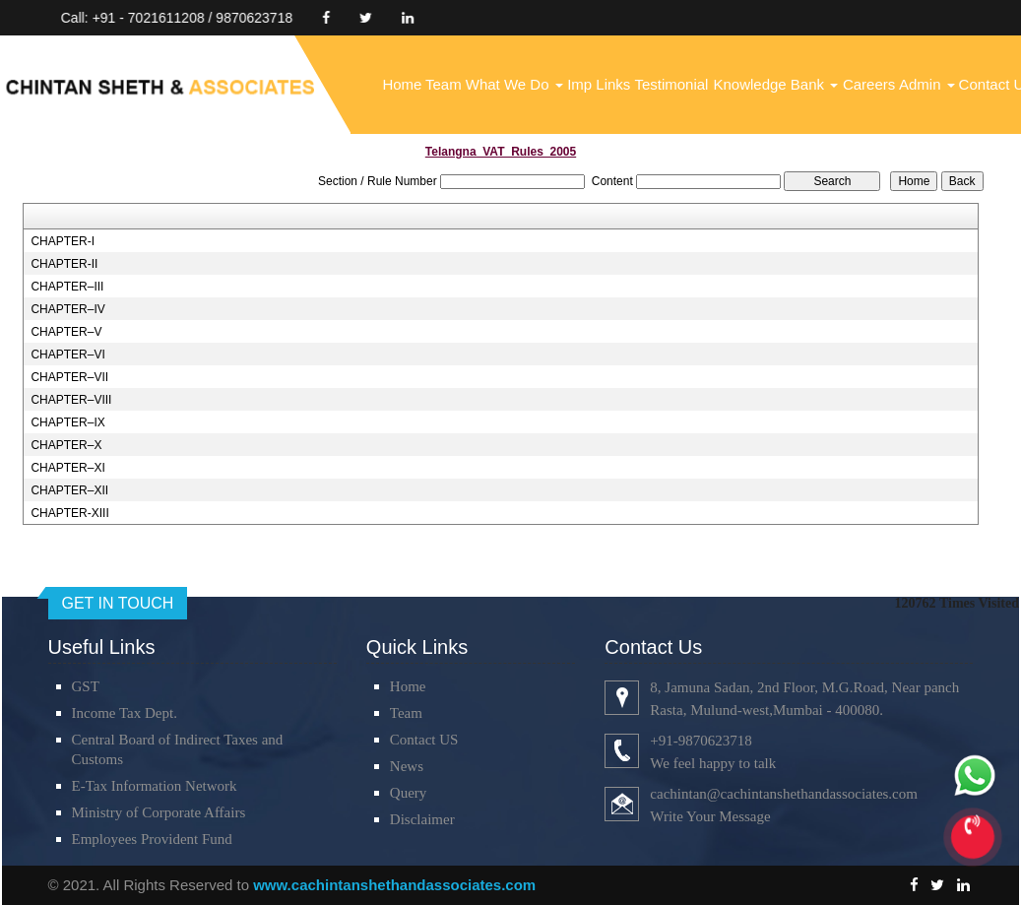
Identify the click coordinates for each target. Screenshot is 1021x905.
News (406, 766)
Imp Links (598, 84)
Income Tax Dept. (124, 713)
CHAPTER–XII (69, 490)
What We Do (514, 84)
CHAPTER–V (66, 332)
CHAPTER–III (67, 286)
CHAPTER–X (66, 445)
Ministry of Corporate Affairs (159, 812)
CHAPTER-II (64, 264)
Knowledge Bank (775, 84)
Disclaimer (422, 819)
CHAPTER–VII (69, 377)
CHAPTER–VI (67, 354)
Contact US (424, 739)
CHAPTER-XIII (69, 513)
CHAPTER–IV (67, 309)
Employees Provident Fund (152, 839)
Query (408, 793)
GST (85, 686)
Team (443, 84)
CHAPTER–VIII (71, 400)
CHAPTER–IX (67, 422)
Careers (869, 84)
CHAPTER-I (63, 241)
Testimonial (671, 84)
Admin (927, 84)
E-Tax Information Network (154, 786)
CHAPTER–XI (67, 468)
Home (401, 84)
